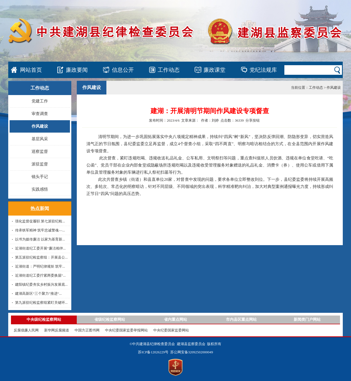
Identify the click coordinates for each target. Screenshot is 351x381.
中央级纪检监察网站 (44, 319)
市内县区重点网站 (241, 319)
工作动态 (169, 70)
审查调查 (40, 113)
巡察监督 (40, 151)
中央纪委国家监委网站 (171, 330)
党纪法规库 (263, 70)
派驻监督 (40, 164)
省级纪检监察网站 (109, 319)
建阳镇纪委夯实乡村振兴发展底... (41, 284)
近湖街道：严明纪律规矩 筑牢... (40, 266)
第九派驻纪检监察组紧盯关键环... (41, 302)
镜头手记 (40, 176)
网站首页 (31, 70)
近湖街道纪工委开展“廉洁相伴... (40, 248)
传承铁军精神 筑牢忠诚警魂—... (40, 230)
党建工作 (40, 101)
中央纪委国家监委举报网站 (126, 330)
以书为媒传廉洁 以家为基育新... (40, 239)
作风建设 (40, 126)
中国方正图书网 (87, 330)
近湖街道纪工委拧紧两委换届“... (40, 275)
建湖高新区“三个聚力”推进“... (38, 293)
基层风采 (40, 139)
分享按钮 (252, 120)
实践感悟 (40, 189)
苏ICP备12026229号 (153, 352)
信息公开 (123, 70)
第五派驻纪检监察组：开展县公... (41, 257)
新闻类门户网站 (307, 319)
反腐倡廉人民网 (26, 330)
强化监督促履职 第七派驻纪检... (40, 221)
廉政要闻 (77, 70)
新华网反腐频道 (56, 330)
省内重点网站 (175, 319)
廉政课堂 (214, 70)
